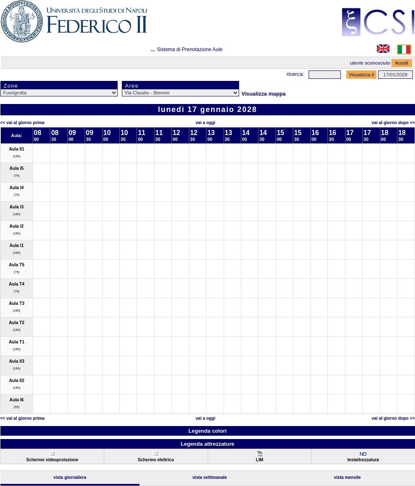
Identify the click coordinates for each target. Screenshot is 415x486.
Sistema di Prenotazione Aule (190, 49)
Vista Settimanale (209, 477)
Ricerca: (295, 74)
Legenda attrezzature (207, 444)
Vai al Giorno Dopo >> (393, 122)
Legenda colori (207, 431)
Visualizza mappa (264, 94)
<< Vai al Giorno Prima (22, 122)
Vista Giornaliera (69, 477)
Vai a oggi (205, 122)
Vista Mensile (347, 477)
